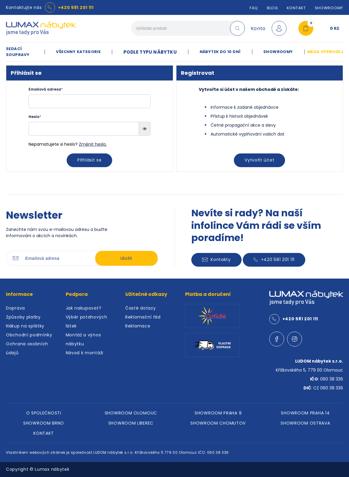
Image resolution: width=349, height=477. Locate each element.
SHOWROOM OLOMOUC (131, 413)
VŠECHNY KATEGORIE (78, 52)
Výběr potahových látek (86, 321)
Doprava (15, 308)
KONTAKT (43, 433)
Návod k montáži (85, 353)
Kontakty (216, 259)
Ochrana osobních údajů (27, 348)
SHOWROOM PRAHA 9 (218, 413)
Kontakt (296, 8)
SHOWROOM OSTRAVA (305, 423)
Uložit (126, 258)
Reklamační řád (143, 317)
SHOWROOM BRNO (43, 423)
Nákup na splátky (25, 326)
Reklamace (137, 326)
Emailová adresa (46, 89)
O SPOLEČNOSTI (43, 413)
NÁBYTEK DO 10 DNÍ (220, 52)
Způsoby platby (23, 317)
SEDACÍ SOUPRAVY (17, 52)
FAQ (254, 8)
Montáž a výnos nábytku (83, 339)
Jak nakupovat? (83, 308)
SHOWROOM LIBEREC (131, 423)
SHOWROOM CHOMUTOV (218, 423)
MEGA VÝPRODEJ (325, 52)
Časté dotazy (140, 308)
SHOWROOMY (329, 8)
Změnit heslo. (93, 144)
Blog (272, 8)
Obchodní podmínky (29, 335)
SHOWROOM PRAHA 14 (305, 413)
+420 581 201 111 (76, 7)
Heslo (35, 116)
